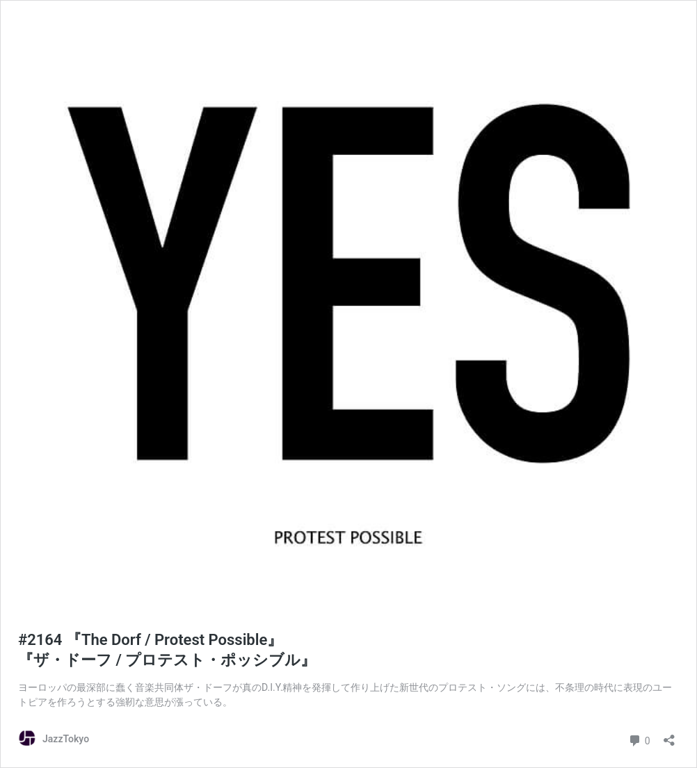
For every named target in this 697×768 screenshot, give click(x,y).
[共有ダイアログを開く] (669, 735)
